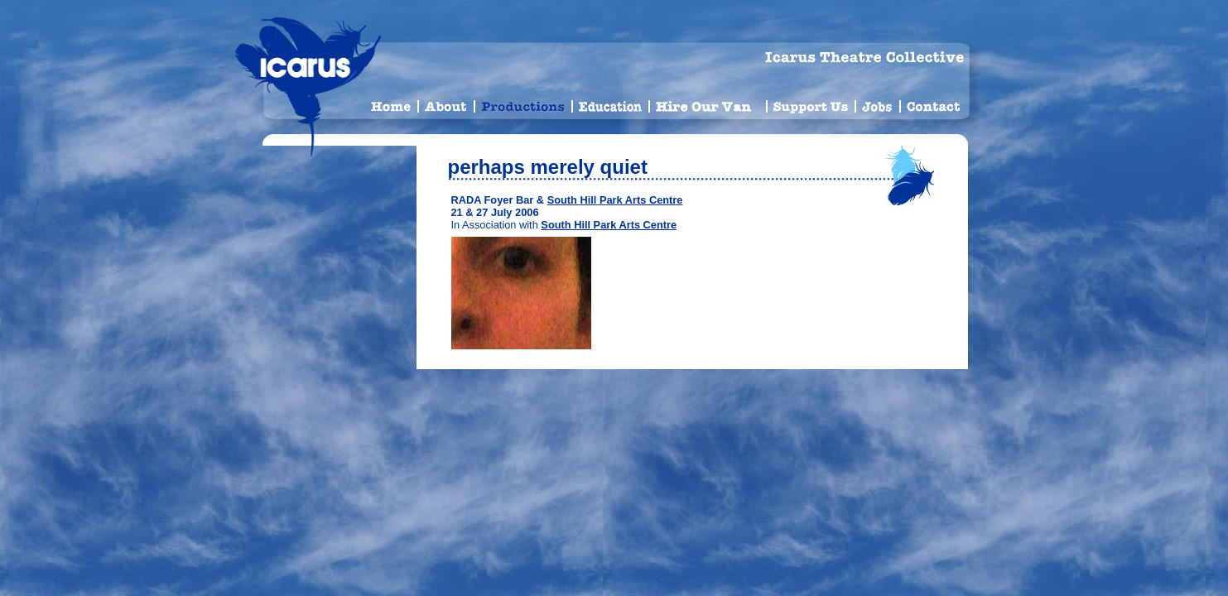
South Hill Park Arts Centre (615, 200)
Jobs (878, 103)
